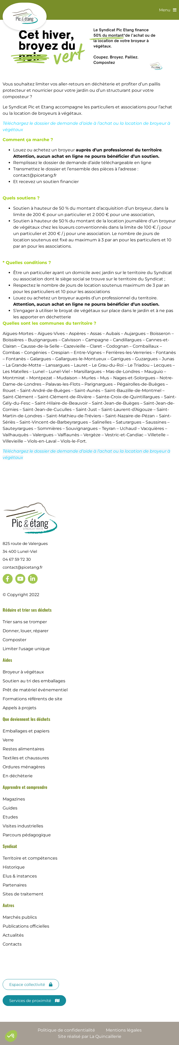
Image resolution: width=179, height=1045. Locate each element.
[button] (11, 1036)
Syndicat (10, 846)
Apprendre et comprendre (25, 787)
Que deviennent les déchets (26, 719)
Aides (7, 660)
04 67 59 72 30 (17, 559)
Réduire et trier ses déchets (27, 610)
